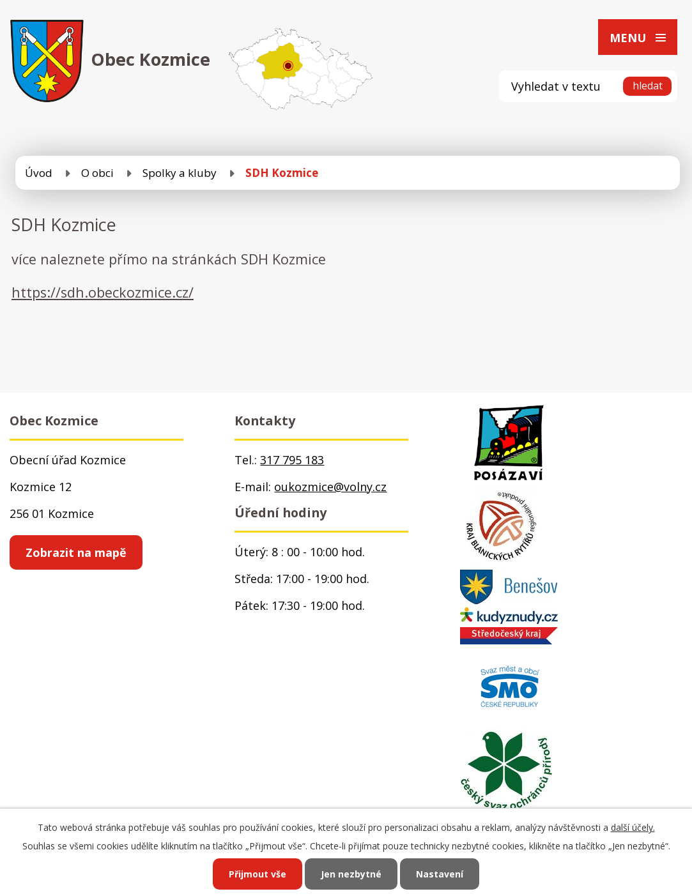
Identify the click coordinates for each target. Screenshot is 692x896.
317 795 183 (292, 459)
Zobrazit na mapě (76, 552)
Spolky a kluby (179, 172)
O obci (97, 172)
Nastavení (439, 874)
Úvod (38, 172)
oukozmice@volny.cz (330, 486)
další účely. (633, 827)
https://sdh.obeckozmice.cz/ (103, 292)
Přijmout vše (257, 874)
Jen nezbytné (351, 874)
